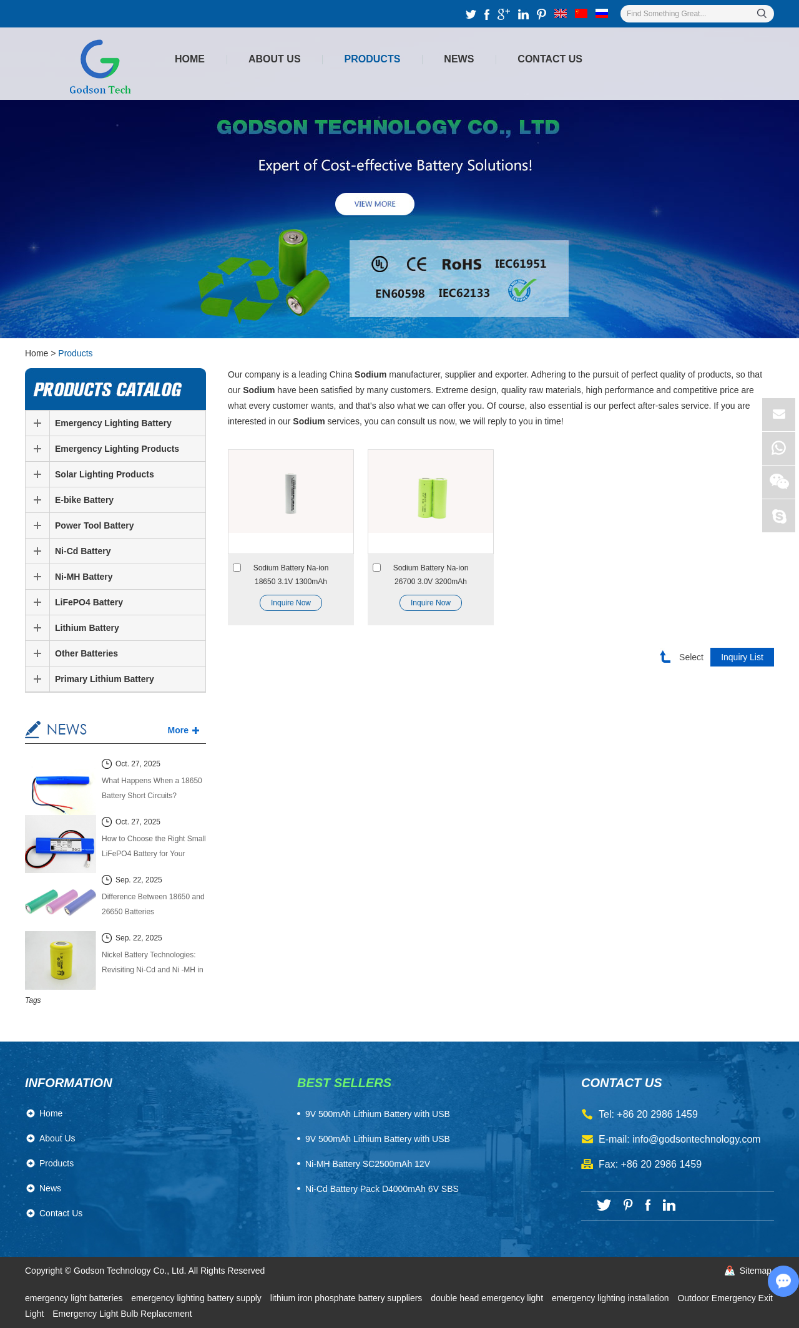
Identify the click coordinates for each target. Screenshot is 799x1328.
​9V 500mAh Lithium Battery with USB (377, 1114)
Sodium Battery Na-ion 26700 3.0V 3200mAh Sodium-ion (431, 576)
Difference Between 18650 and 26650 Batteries (153, 904)
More (178, 730)
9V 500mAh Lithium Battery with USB (377, 1139)
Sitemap (756, 1271)
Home (190, 59)
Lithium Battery (87, 628)
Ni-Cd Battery (82, 551)
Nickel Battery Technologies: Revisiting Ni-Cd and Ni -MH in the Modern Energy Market (152, 963)
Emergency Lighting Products (117, 449)
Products (373, 59)
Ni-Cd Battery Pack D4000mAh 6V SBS (382, 1189)
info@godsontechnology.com (696, 1139)
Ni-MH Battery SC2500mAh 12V (367, 1164)
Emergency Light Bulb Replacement (122, 1314)
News (459, 59)
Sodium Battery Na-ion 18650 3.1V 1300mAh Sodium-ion (291, 576)
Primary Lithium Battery (104, 679)
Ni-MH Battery (84, 577)
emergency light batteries (75, 1298)
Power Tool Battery (94, 525)
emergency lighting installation (611, 1298)
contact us (621, 1083)
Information (68, 1083)
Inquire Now (291, 602)
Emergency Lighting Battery (113, 423)
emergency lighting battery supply (197, 1298)
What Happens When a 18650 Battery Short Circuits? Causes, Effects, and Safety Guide (152, 789)
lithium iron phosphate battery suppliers (347, 1298)
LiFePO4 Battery (89, 602)
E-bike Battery (84, 500)
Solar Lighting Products (104, 474)
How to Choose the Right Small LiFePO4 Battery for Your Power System (154, 847)
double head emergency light (488, 1298)
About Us (274, 59)
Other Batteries (86, 653)
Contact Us (549, 59)
